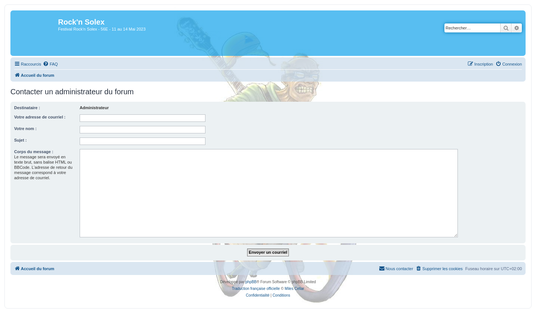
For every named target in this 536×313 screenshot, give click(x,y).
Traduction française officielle (256, 289)
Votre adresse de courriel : (40, 117)
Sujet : (20, 140)
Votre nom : (25, 128)
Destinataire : (27, 107)
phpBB (250, 282)
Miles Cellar (294, 289)
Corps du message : (33, 151)
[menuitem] (50, 64)
